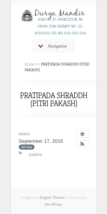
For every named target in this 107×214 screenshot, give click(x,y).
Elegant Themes (52, 198)
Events (35, 154)
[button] (82, 144)
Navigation (52, 46)
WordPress (53, 205)
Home (30, 64)
